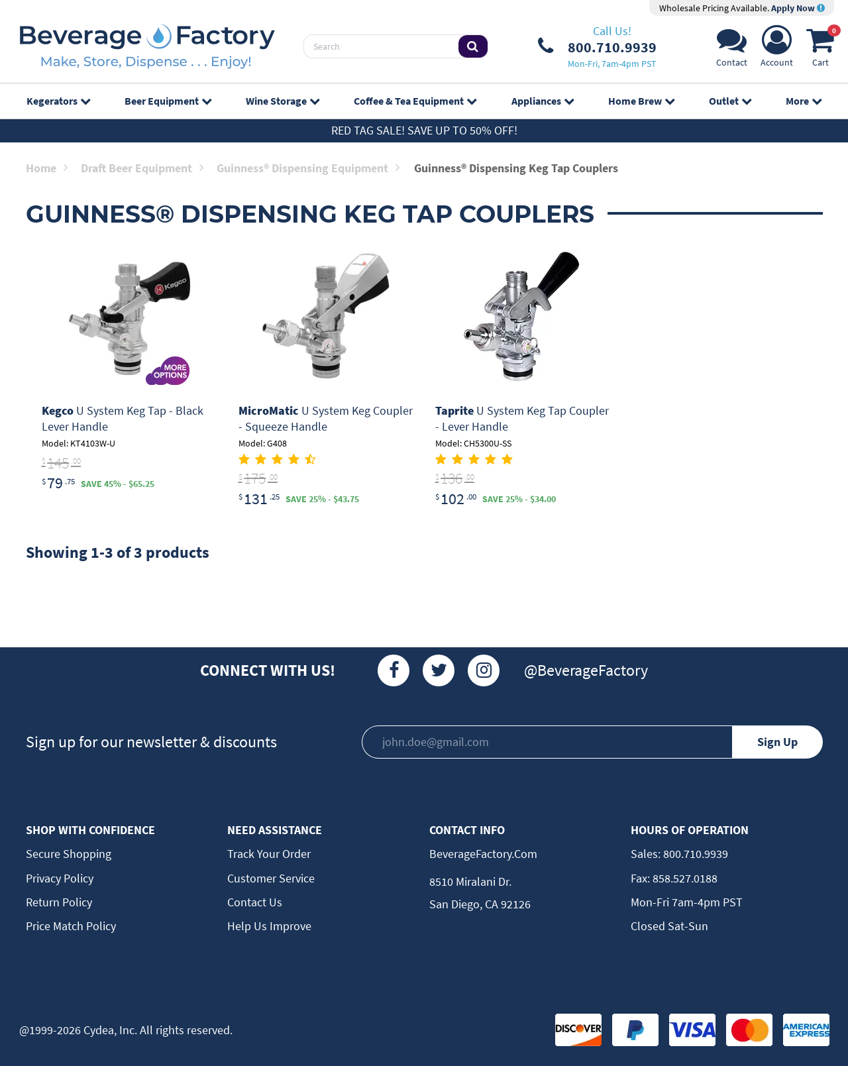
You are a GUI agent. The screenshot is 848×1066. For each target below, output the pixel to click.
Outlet (730, 100)
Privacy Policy (59, 878)
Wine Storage (282, 100)
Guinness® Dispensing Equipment (308, 168)
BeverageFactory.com (483, 853)
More (804, 100)
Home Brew (641, 100)
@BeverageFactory (586, 670)
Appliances (542, 100)
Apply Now (798, 8)
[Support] (731, 50)
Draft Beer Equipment (142, 168)
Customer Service (271, 878)
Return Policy (59, 902)
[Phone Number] (597, 46)
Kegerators (58, 100)
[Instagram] (484, 670)
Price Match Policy (71, 925)
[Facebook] (393, 670)
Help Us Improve (269, 925)
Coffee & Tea (415, 100)
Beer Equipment (168, 100)
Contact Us (254, 902)
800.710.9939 (694, 853)
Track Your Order (269, 853)
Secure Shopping (68, 853)
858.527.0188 (683, 878)
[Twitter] (438, 670)
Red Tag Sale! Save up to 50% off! (424, 130)
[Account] (777, 50)
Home (47, 168)
